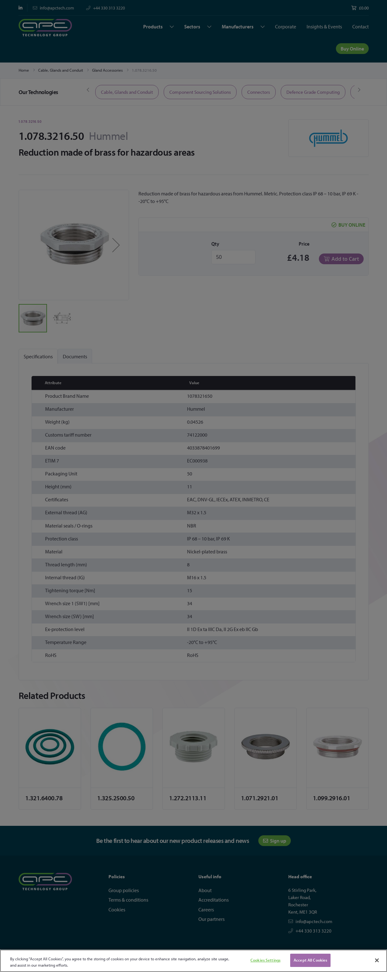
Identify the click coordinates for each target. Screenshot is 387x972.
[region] (193, 961)
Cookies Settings (265, 960)
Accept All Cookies (310, 960)
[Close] (377, 960)
